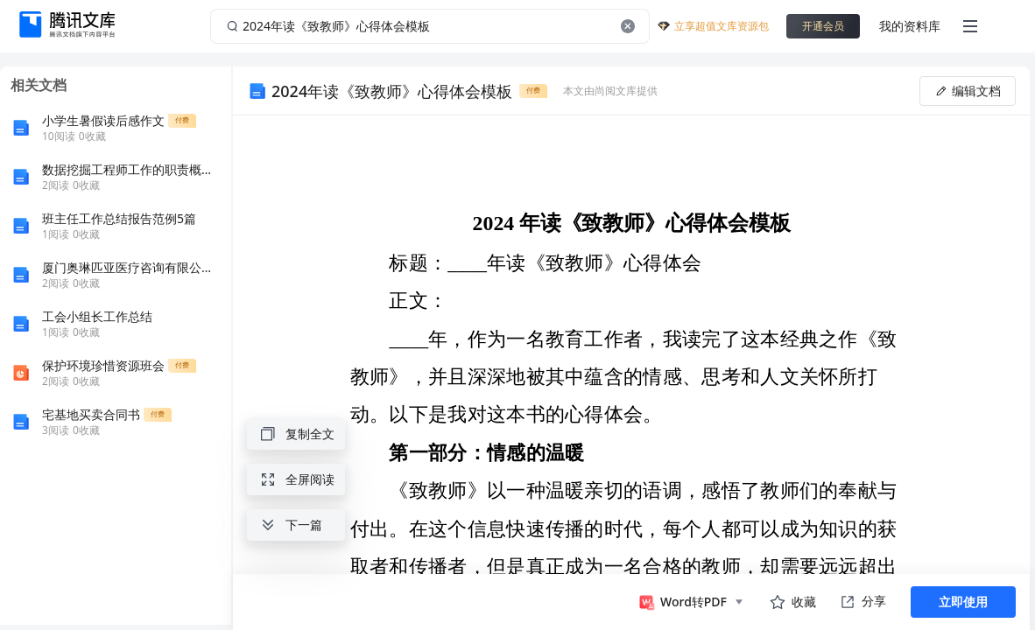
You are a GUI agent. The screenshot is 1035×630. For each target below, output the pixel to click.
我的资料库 (909, 26)
